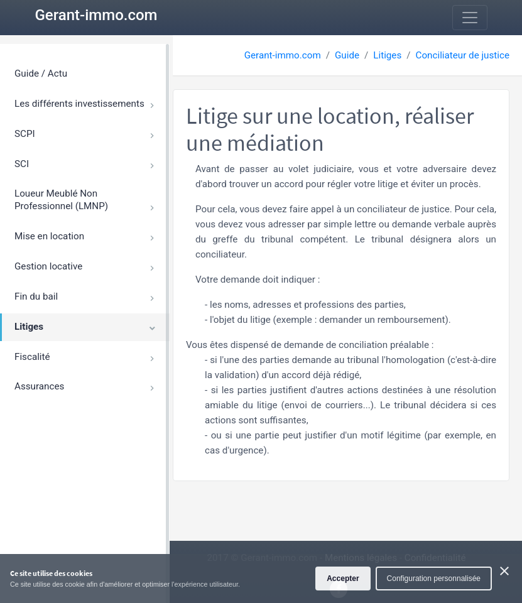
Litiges (387, 55)
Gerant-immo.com (96, 15)
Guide (347, 55)
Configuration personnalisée (434, 578)
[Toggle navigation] (469, 17)
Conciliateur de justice (462, 55)
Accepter (343, 578)
